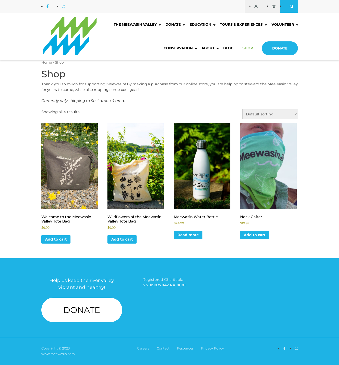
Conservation (178, 48)
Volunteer (283, 24)
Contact (163, 348)
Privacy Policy (212, 348)
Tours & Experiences (241, 24)
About (208, 48)
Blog (228, 48)
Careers (143, 348)
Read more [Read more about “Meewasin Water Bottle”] (188, 235)
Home (46, 62)
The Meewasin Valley (135, 24)
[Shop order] (270, 114)
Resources (185, 348)
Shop (247, 48)
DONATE (81, 310)
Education (200, 24)
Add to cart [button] (56, 239)
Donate (173, 24)
